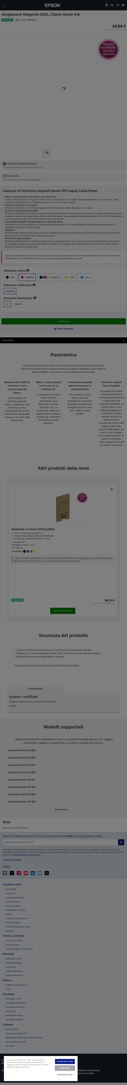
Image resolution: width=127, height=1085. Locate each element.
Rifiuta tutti (65, 1068)
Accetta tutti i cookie (65, 1061)
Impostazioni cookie (65, 1074)
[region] (41, 1068)
